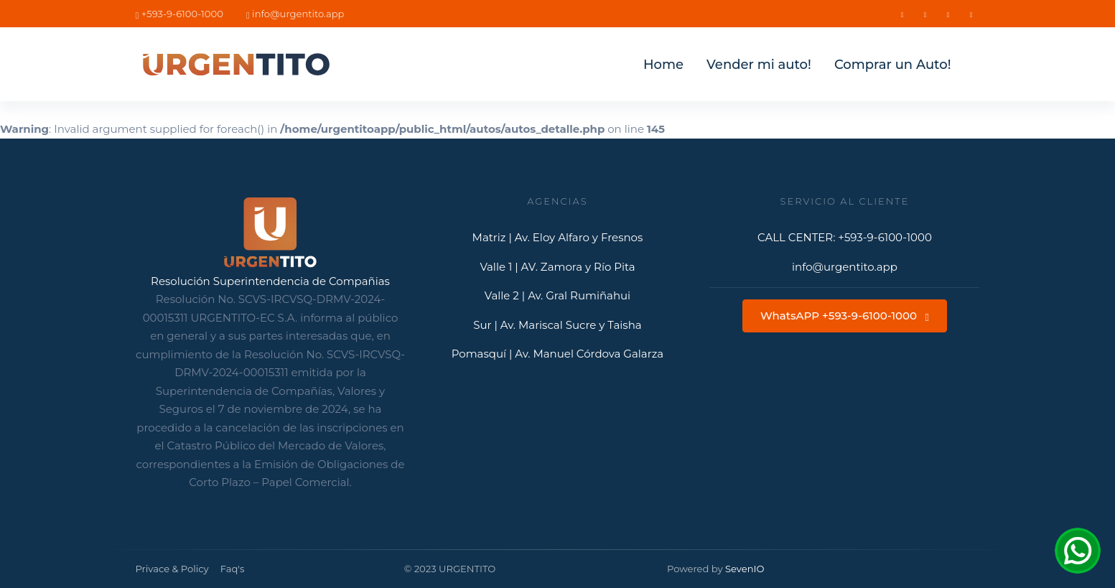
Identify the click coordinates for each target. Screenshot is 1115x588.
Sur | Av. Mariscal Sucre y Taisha (557, 325)
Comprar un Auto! (892, 65)
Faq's (232, 568)
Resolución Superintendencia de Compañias (270, 281)
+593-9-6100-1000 (179, 13)
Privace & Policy (172, 568)
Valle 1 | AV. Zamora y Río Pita (557, 267)
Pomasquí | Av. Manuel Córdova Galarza (558, 353)
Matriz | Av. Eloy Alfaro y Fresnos (557, 237)
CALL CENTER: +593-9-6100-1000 (844, 237)
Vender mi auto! (758, 65)
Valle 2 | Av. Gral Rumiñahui (557, 295)
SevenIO (745, 568)
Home (663, 65)
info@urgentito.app (295, 13)
